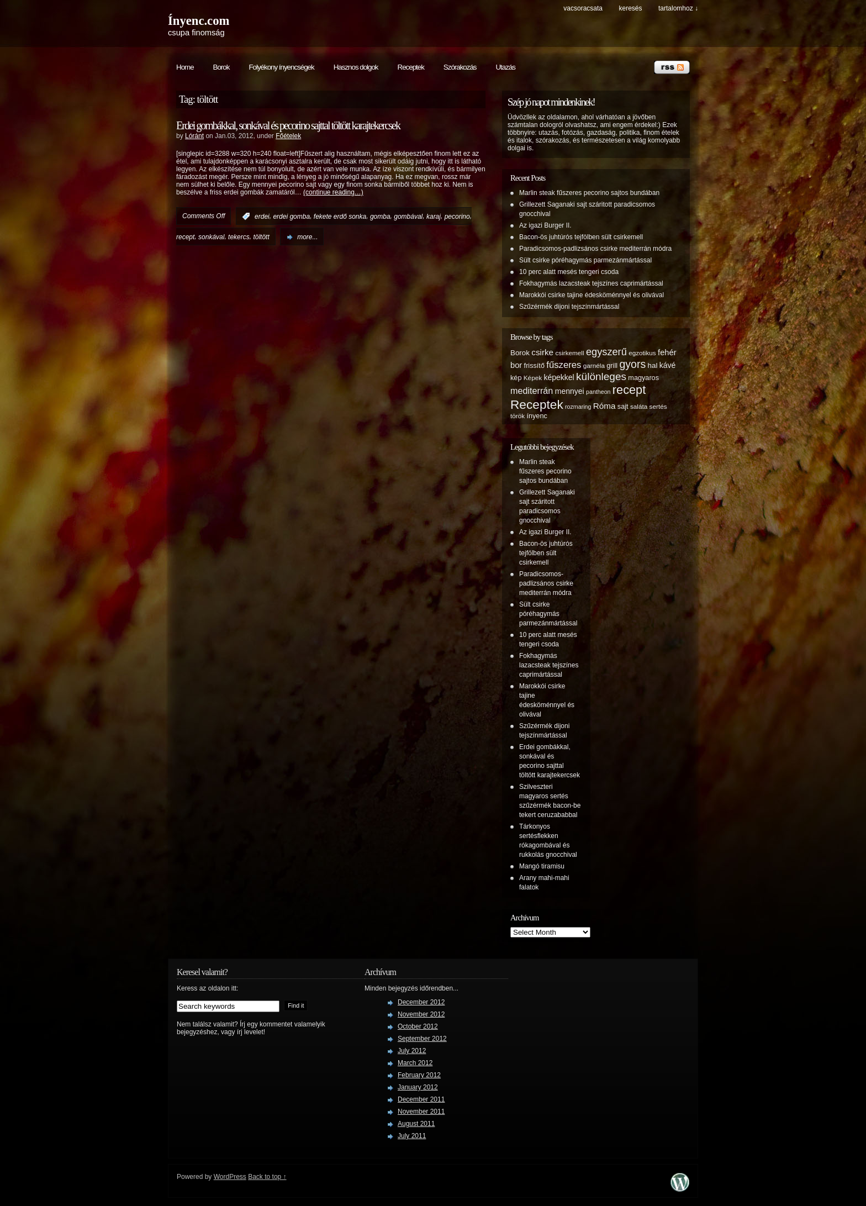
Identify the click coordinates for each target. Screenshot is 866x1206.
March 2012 (415, 1063)
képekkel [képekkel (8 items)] (558, 377)
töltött (261, 237)
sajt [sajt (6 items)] (623, 406)
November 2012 (421, 1014)
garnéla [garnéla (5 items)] (594, 365)
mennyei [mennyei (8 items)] (569, 391)
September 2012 (422, 1038)
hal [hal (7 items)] (653, 365)
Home (185, 67)
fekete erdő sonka (340, 216)
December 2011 (421, 1099)
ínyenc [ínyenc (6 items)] (536, 416)
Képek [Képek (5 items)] (533, 377)
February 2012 (419, 1075)
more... (307, 237)
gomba (380, 216)
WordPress (230, 1177)
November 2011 (421, 1111)
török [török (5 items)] (517, 415)
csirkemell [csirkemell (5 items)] (569, 352)
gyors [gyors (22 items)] (632, 364)
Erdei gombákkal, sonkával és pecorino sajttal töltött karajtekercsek (288, 125)
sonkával (211, 237)
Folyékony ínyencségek (281, 67)
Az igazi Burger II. (545, 225)
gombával (408, 216)
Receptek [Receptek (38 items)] (536, 404)
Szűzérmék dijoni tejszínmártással (569, 306)
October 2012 (418, 1026)
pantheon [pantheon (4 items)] (598, 391)
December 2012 (421, 1002)
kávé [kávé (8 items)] (667, 365)
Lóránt (194, 136)
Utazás (505, 67)
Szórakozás (460, 67)
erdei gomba (291, 216)
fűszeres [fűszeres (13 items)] (563, 365)
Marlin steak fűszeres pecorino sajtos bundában (589, 193)
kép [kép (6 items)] (515, 378)
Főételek (288, 136)
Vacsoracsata (583, 8)
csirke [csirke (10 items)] (542, 352)
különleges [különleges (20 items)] (601, 376)
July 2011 (412, 1136)
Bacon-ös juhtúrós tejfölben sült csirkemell (581, 237)
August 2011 (416, 1124)
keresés (630, 8)
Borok (221, 67)
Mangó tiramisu (541, 866)
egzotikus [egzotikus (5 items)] (642, 352)
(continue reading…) (333, 192)
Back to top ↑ (267, 1177)
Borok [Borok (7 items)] (520, 353)
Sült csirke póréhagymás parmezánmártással (585, 260)
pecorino (457, 216)
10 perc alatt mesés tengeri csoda (569, 272)
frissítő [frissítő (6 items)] (534, 366)
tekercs (239, 237)
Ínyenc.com (198, 21)
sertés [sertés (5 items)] (658, 406)
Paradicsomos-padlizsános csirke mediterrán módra (595, 248)
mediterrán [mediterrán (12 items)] (531, 391)
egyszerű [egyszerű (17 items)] (606, 351)
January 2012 (418, 1087)
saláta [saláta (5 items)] (638, 406)
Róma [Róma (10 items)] (604, 405)
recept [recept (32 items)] (629, 390)
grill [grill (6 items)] (611, 366)
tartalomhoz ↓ (678, 8)
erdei (262, 216)
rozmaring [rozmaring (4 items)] (578, 406)
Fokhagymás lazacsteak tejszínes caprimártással (591, 283)
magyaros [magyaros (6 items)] (643, 378)
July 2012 (412, 1051)
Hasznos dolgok (356, 67)
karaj (433, 216)
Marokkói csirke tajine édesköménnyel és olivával (591, 295)
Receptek (411, 67)
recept (185, 237)
